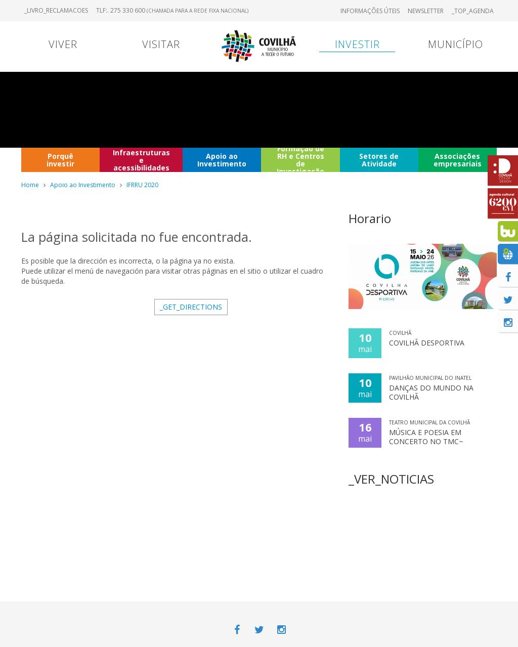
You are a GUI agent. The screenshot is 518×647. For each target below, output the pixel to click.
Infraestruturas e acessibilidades (141, 159)
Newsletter (426, 11)
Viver (63, 44)
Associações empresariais (458, 159)
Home (30, 185)
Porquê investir (60, 159)
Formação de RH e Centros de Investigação (300, 159)
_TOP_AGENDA (473, 11)
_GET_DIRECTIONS (191, 307)
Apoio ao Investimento (221, 159)
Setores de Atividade (379, 159)
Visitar (161, 44)
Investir (357, 44)
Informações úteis (370, 11)
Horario (370, 218)
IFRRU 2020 (142, 185)
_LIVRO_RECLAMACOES (56, 10)
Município (455, 44)
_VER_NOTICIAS (391, 478)
